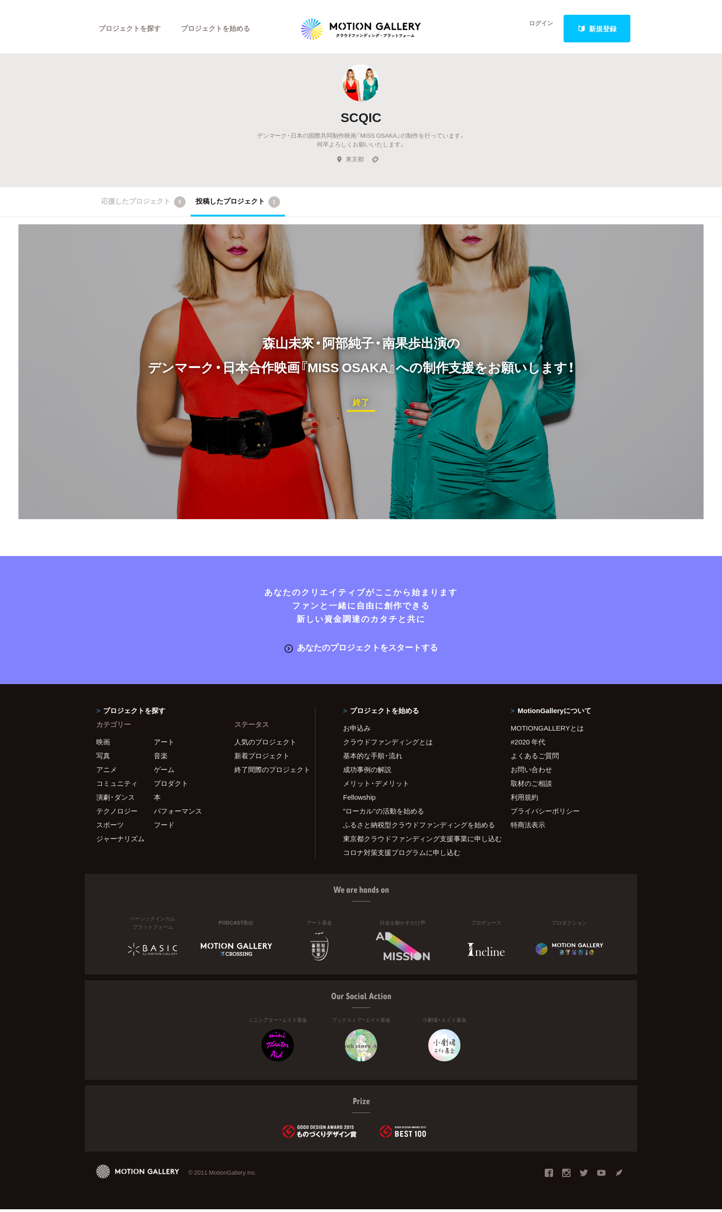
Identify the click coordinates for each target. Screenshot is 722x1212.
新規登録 (597, 28)
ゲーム (164, 772)
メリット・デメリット (376, 786)
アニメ (106, 772)
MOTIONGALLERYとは (547, 731)
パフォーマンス (178, 813)
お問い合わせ (531, 772)
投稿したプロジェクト (238, 205)
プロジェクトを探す (130, 28)
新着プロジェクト (262, 758)
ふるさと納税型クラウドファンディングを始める (415, 827)
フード (164, 827)
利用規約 (524, 800)
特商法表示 (528, 827)
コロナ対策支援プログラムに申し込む (401, 855)
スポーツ (110, 827)
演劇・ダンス (115, 800)
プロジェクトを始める (215, 28)
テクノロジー (117, 813)
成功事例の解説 (367, 772)
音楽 (161, 758)
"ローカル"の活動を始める (383, 813)
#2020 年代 (528, 744)
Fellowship (359, 800)
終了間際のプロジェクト (268, 772)
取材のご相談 (531, 786)
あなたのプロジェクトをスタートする (361, 650)
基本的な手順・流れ (372, 758)
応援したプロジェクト (143, 205)
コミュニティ (117, 786)
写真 (103, 758)
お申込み (357, 731)
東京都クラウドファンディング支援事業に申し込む (415, 841)
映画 (103, 744)
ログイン (536, 28)
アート (164, 744)
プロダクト (171, 786)
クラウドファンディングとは (388, 744)
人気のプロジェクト (265, 744)
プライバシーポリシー (545, 813)
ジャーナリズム (120, 841)
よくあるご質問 (535, 758)
